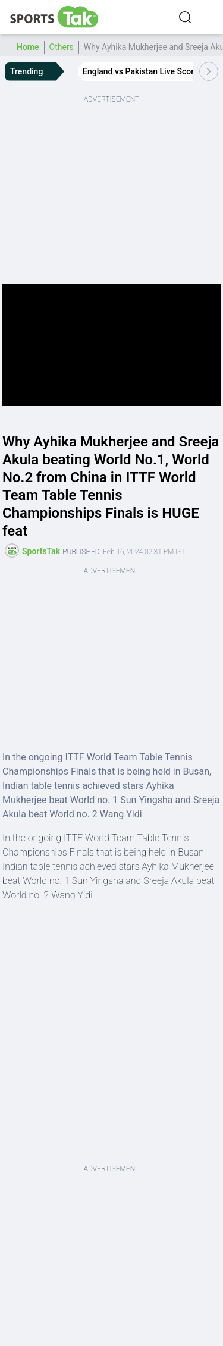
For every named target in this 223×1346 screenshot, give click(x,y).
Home (28, 47)
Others (61, 47)
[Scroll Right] (208, 71)
